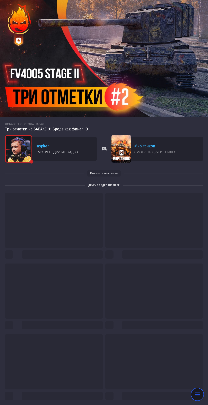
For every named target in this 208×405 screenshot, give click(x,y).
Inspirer (42, 146)
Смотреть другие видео (57, 152)
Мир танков (144, 146)
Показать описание (104, 173)
